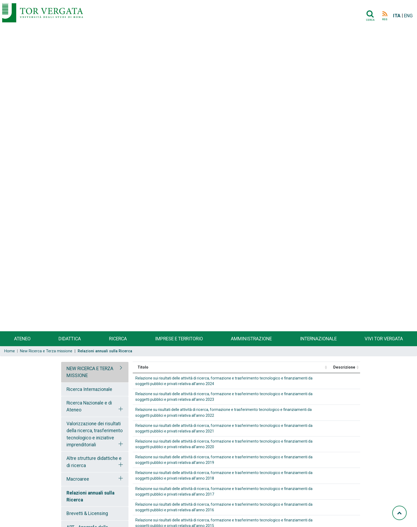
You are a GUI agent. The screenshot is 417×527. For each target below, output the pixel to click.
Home (9, 351)
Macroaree (77, 479)
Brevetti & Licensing (87, 513)
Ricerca (118, 338)
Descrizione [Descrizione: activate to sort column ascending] (344, 367)
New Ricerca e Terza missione (46, 351)
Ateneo (22, 338)
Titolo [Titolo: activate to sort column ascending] (142, 367)
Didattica (70, 338)
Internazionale (318, 338)
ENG (408, 15)
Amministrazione (251, 338)
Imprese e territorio (179, 338)
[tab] (94, 372)
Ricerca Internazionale (89, 389)
